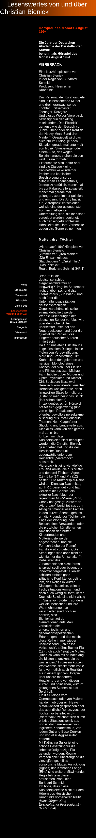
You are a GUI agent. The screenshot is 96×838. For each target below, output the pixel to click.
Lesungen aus (19, 319)
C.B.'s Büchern (18, 322)
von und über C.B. (16, 313)
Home (24, 284)
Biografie (22, 327)
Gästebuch (21, 332)
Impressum (20, 337)
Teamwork (21, 295)
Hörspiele (21, 300)
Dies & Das (21, 305)
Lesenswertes (19, 311)
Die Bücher (21, 290)
